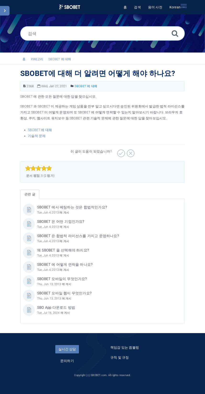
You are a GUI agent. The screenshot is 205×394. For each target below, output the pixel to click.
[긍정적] (120, 151)
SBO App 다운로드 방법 (56, 307)
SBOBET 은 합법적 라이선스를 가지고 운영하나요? (78, 236)
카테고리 (37, 59)
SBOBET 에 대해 (59, 59)
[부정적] (130, 151)
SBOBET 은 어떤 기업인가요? (60, 221)
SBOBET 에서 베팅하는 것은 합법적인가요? (72, 207)
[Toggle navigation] (183, 6)
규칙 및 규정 (119, 357)
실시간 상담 (67, 349)
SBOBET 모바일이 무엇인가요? (62, 279)
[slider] (38, 168)
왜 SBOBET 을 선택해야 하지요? (63, 250)
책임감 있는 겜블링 (124, 347)
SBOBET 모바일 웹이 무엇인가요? (64, 293)
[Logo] (69, 7)
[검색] (102, 33)
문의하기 (67, 361)
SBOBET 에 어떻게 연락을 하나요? (64, 264)
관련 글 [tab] (29, 194)
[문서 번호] (24, 86)
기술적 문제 (37, 136)
